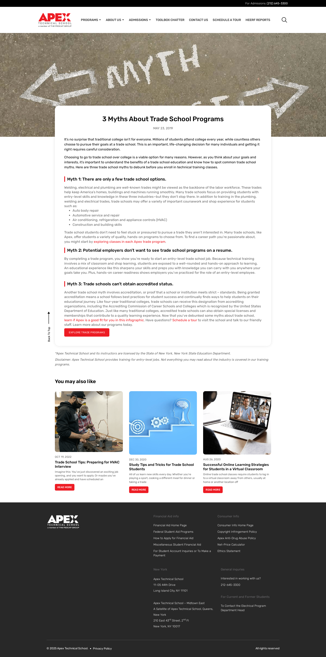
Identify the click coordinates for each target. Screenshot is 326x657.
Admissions (140, 20)
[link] (63, 522)
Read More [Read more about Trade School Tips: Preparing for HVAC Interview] (64, 487)
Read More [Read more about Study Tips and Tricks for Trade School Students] (139, 489)
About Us (115, 20)
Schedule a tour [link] (184, 320)
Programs (91, 20)
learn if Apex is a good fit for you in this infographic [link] (104, 320)
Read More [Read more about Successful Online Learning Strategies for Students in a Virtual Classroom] (213, 489)
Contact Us (198, 20)
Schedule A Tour (227, 20)
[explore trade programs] (86, 332)
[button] (281, 20)
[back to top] (49, 334)
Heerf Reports (258, 20)
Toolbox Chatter (170, 20)
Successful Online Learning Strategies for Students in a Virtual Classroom (236, 467)
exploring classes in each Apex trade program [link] (129, 242)
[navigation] (185, 585)
